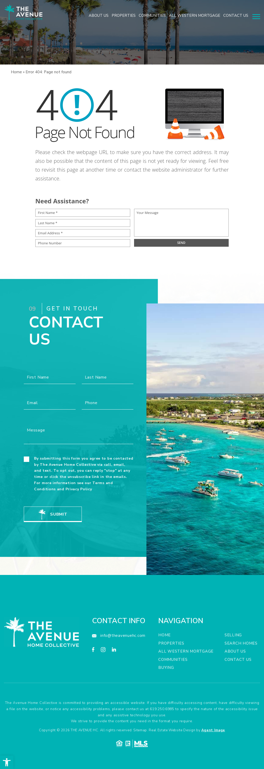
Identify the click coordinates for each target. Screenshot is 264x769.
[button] (6, 762)
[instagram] (103, 671)
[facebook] (93, 671)
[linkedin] (114, 671)
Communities (152, 15)
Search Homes (241, 664)
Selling (233, 656)
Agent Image (213, 751)
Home (164, 656)
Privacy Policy (58, 489)
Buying (166, 688)
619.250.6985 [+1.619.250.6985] (162, 729)
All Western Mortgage (194, 15)
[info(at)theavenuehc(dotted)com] (118, 656)
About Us (99, 15)
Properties (124, 15)
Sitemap (140, 751)
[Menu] (256, 16)
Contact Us (235, 15)
